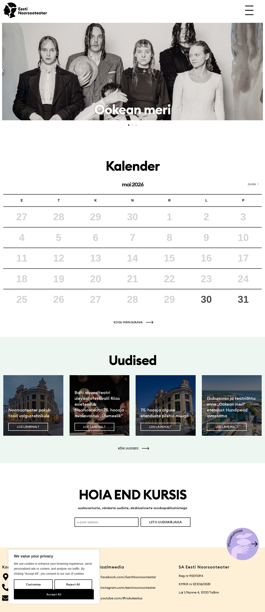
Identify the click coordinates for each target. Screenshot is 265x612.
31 (243, 299)
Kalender (133, 165)
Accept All (53, 594)
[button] (2, 70)
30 (206, 299)
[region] (53, 576)
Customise (33, 584)
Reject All (73, 584)
